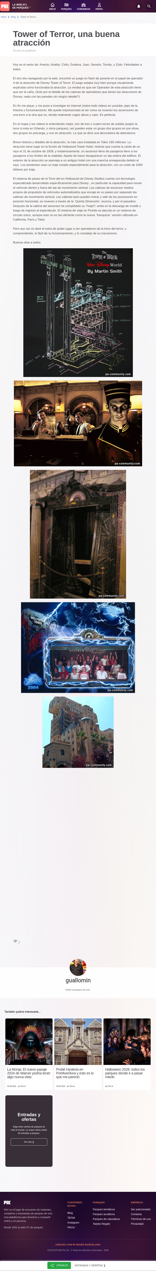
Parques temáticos (104, 1209)
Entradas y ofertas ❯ (90, 1265)
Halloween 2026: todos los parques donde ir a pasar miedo (125, 1073)
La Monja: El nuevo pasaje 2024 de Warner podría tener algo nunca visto (28, 1073)
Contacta (136, 1214)
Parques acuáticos (104, 1214)
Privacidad (137, 1223)
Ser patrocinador (141, 1209)
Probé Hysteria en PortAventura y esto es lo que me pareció (75, 1073)
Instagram (73, 1222)
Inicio (3, 17)
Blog (13, 17)
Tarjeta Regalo (101, 1223)
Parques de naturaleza (106, 1218)
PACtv (71, 1227)
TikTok (71, 1217)
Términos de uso (141, 1218)
